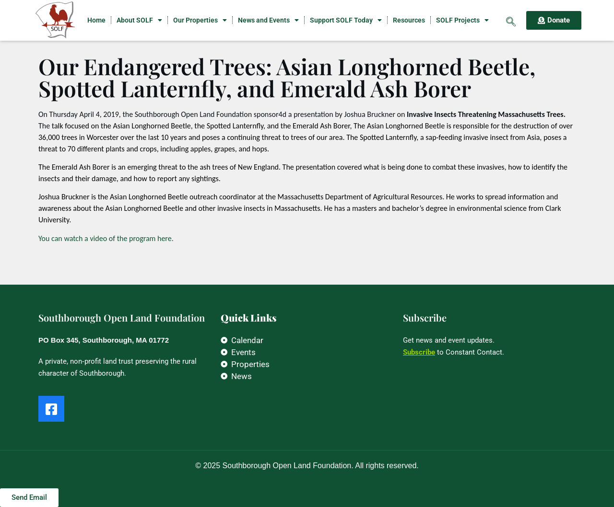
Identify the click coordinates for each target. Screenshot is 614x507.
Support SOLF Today (346, 20)
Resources (409, 20)
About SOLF (139, 20)
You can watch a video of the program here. (106, 238)
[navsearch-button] (511, 20)
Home (96, 20)
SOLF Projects (462, 20)
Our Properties (200, 20)
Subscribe (419, 352)
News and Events (268, 20)
